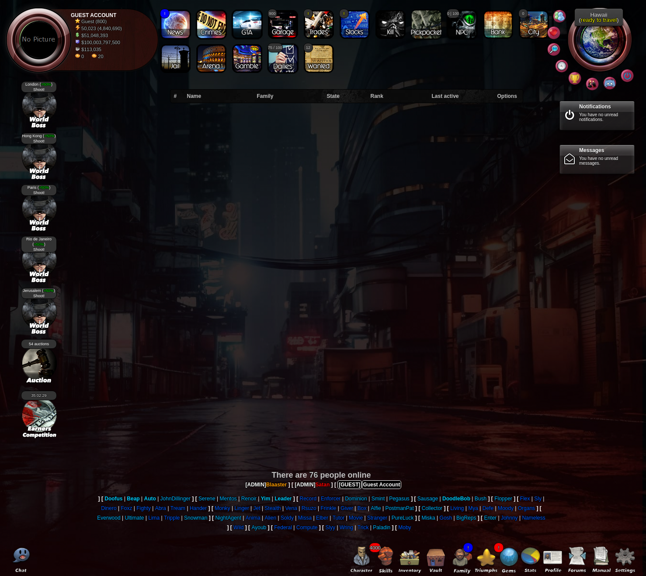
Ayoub (258, 527)
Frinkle (328, 508)
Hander (198, 508)
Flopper (503, 499)
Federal (283, 527)
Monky (222, 508)
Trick (363, 527)
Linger (241, 508)
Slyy (330, 527)
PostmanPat (399, 508)
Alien (270, 518)
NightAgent (228, 518)
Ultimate (134, 518)
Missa (305, 518)
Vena (291, 508)
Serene (206, 499)
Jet (257, 508)
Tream (177, 508)
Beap (133, 499)
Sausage (427, 499)
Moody (506, 508)
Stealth (272, 508)
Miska (428, 518)
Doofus (113, 499)
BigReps (466, 518)
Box (362, 508)
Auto (150, 499)
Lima (154, 518)
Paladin (381, 527)
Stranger (377, 518)
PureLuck (403, 518)
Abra (160, 508)
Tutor (339, 518)
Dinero (108, 508)
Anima (253, 518)
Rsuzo (309, 508)
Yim (266, 499)
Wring (346, 527)
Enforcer (330, 499)
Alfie (376, 508)
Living (457, 508)
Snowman (195, 518)
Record (308, 499)
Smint (378, 499)
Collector (432, 508)
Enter (490, 518)
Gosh (446, 518)
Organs (526, 508)
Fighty (143, 508)
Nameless (533, 518)
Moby (404, 527)
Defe (488, 508)
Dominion (356, 499)
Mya (473, 508)
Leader (283, 499)
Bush (480, 499)
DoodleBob (456, 499)
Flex (525, 499)
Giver (346, 508)
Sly (538, 499)
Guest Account (381, 485)
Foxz (126, 508)
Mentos (227, 499)
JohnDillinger (175, 499)
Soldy (287, 518)
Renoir (249, 499)
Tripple (172, 518)
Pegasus (399, 499)
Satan (323, 485)
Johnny (509, 518)
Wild (238, 527)
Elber (322, 518)
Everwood (108, 518)
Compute (307, 527)
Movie (356, 518)
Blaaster (276, 485)
